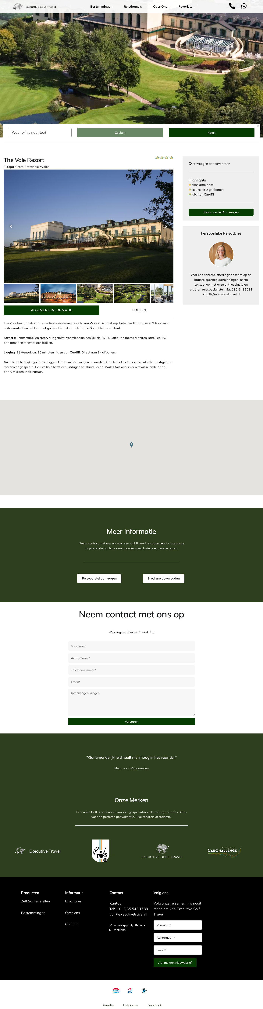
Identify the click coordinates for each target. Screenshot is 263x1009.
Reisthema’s (134, 7)
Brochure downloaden (164, 578)
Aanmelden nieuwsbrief (175, 962)
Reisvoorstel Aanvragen (221, 212)
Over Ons (161, 7)
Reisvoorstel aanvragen (99, 578)
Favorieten (186, 6)
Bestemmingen (102, 7)
